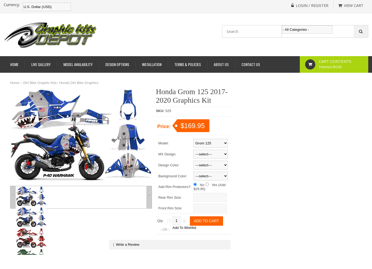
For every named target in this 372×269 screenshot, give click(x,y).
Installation (152, 64)
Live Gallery (41, 64)
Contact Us (250, 64)
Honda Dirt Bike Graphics (78, 83)
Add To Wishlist (184, 228)
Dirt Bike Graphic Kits (39, 83)
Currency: (12, 5)
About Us (221, 64)
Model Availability (78, 64)
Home (14, 64)
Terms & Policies (187, 64)
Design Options (117, 64)
